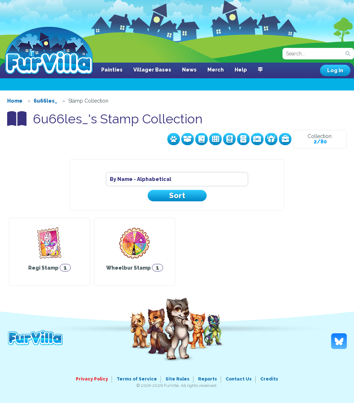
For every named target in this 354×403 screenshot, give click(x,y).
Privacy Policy (92, 379)
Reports (207, 379)
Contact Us (239, 379)
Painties (112, 70)
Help (241, 70)
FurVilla (49, 51)
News (189, 70)
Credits (269, 379)
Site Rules (178, 379)
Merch (215, 70)
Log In (335, 70)
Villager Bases (152, 70)
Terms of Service (137, 379)
